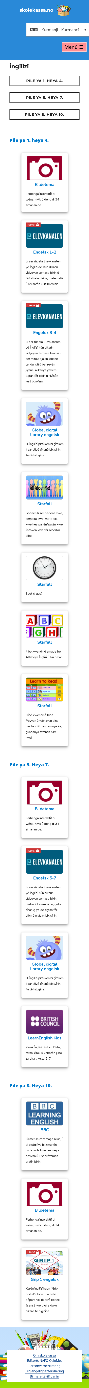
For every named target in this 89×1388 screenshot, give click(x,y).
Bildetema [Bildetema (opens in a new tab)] (44, 184)
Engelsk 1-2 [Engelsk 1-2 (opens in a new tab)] (44, 252)
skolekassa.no (36, 10)
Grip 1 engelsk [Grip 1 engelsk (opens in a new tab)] (45, 1279)
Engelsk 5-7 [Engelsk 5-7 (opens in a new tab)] (44, 878)
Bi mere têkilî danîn (44, 1376)
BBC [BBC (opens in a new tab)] (44, 1130)
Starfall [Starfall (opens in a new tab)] (44, 504)
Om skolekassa (44, 1355)
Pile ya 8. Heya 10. (44, 114)
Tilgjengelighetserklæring (44, 1371)
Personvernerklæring (44, 1366)
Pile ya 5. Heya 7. (44, 97)
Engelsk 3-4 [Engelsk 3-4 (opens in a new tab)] (44, 332)
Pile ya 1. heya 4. (44, 81)
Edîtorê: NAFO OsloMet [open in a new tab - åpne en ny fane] (44, 1360)
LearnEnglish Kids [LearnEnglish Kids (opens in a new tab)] (44, 1038)
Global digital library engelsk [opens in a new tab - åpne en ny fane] (44, 432)
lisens (31, 224)
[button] (57, 29)
